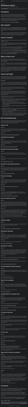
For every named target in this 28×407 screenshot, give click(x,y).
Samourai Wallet (3, 270)
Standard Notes (3, 297)
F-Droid (4, 80)
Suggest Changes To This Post (14, 6)
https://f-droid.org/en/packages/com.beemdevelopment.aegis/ (10, 134)
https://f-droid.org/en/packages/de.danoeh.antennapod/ (9, 146)
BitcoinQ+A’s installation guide (12, 52)
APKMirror (15, 109)
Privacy (2, 400)
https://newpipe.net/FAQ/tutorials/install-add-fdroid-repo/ (9, 259)
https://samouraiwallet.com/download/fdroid (7, 277)
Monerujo (3, 94)
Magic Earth (4, 356)
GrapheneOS (17, 22)
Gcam (2, 202)
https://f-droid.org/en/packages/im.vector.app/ (8, 173)
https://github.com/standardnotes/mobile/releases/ (8, 305)
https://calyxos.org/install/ (9, 44)
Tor (1, 316)
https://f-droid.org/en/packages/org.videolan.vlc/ (8, 340)
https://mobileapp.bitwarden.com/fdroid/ (7, 161)
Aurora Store (10, 365)
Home (2, 1)
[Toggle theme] (3, 1)
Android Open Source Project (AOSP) (16, 27)
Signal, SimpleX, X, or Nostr (20, 398)
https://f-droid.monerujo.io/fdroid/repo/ (6, 243)
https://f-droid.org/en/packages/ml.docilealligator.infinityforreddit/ (10, 228)
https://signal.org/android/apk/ (5, 291)
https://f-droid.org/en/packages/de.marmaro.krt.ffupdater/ (9, 195)
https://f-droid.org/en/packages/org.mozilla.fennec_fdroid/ (9, 186)
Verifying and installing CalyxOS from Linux (20, 50)
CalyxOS (12, 22)
